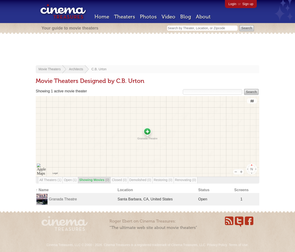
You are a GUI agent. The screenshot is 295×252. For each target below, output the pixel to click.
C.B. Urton (98, 69)
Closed (119, 180)
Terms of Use (238, 245)
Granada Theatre (63, 199)
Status (203, 190)
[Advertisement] (147, 50)
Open (70, 180)
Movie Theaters (49, 69)
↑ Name (42, 190)
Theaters (124, 17)
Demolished (140, 180)
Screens (241, 190)
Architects (76, 69)
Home (101, 17)
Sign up (247, 4)
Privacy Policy (217, 245)
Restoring (163, 180)
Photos (148, 17)
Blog (185, 17)
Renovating (185, 180)
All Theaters (50, 180)
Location (125, 190)
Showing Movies (94, 180)
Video (168, 17)
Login (232, 4)
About (203, 17)
